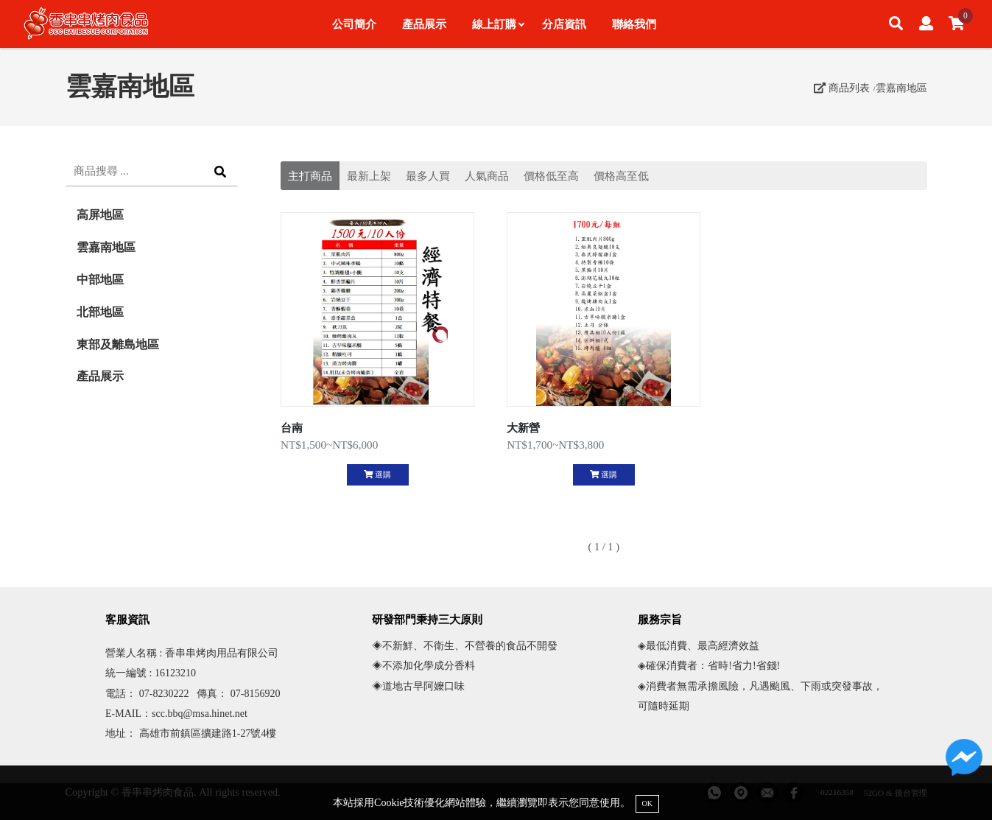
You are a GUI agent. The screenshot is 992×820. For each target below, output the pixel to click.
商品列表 (842, 88)
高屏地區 (100, 214)
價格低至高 (551, 175)
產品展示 (424, 24)
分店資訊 (564, 24)
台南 (292, 427)
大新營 (523, 427)
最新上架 (369, 175)
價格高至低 (621, 175)
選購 (377, 474)
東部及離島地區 (118, 344)
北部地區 (100, 312)
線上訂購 (498, 24)
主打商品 (310, 175)
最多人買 (428, 175)
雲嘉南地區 (901, 88)
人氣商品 (487, 175)
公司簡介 (354, 24)
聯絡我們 (634, 24)
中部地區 (100, 279)
